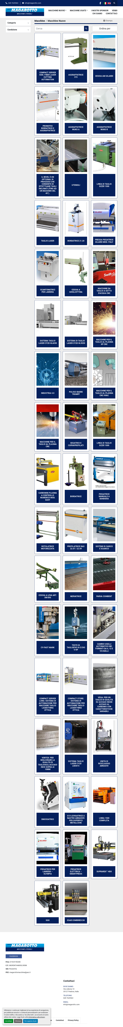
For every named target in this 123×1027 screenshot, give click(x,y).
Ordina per (104, 28)
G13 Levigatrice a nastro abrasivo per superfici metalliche (76, 819)
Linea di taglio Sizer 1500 (104, 185)
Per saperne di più (30, 1021)
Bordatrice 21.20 (76, 241)
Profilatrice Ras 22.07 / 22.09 (75, 547)
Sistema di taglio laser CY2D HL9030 (76, 342)
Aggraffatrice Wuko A (75, 128)
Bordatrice (76, 496)
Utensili (76, 185)
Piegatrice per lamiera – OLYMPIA (47, 871)
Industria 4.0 (47, 393)
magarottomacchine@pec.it (20, 972)
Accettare (8, 1021)
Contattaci (111, 13)
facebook (13, 956)
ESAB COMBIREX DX (76, 920)
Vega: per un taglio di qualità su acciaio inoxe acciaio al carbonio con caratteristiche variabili (104, 704)
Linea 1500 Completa (104, 819)
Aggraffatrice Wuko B (104, 128)
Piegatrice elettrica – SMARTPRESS (76, 871)
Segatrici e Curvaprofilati (76, 444)
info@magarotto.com (33, 3)
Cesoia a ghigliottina (75, 291)
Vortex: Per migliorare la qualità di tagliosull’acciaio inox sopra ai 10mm (47, 763)
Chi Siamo (97, 13)
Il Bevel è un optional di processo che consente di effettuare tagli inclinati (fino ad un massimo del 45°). (47, 185)
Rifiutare (18, 1021)
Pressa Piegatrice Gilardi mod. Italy (104, 241)
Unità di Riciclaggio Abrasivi (104, 763)
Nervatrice (75, 596)
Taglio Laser (47, 241)
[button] (57, 10)
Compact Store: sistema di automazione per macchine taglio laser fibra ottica (76, 704)
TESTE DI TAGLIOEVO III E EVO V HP (76, 647)
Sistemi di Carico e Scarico (104, 547)
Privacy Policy (73, 1020)
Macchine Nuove (56, 10)
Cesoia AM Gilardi (104, 76)
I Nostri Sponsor (99, 10)
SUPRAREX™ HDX (104, 871)
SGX (47, 920)
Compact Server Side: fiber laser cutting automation (47, 76)
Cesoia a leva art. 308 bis (48, 596)
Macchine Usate (78, 10)
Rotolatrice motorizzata (47, 547)
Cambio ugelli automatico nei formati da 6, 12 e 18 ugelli (104, 647)
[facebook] (100, 3)
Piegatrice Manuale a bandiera (104, 496)
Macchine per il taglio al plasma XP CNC (104, 342)
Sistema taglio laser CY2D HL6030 (48, 342)
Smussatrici (47, 819)
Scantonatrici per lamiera (47, 291)
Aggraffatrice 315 (75, 76)
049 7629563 (13, 3)
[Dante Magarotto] (25, 947)
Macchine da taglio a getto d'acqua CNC (104, 290)
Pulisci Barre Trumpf (76, 393)
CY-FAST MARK (47, 647)
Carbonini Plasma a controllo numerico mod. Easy (47, 496)
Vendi (114, 10)
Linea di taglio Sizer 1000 (104, 444)
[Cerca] (59, 28)
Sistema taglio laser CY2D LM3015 (76, 763)
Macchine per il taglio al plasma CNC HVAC (104, 393)
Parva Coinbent (104, 596)
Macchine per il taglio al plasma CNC (48, 444)
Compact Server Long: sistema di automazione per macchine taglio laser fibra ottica (47, 704)
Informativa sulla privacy (36, 1017)
